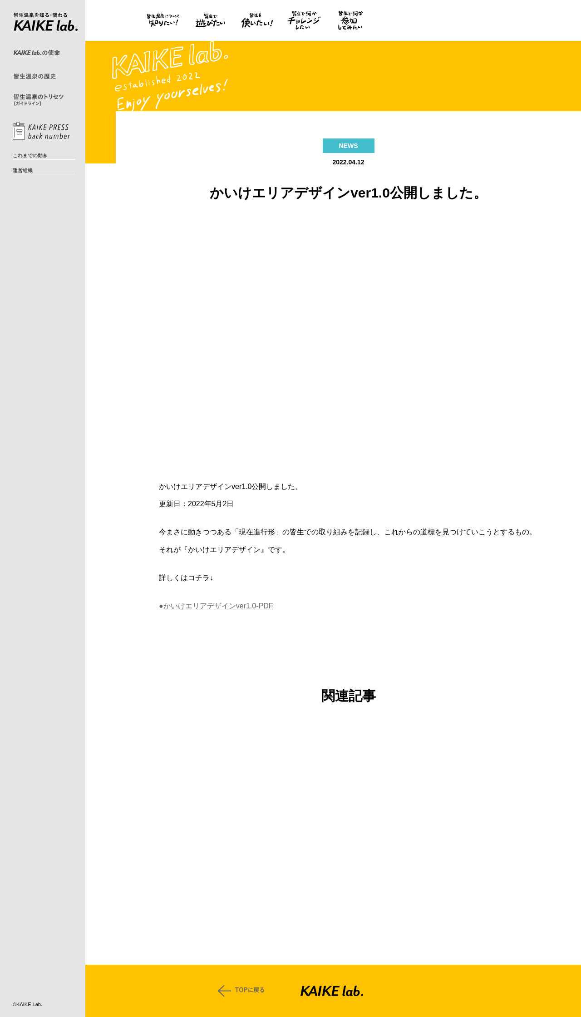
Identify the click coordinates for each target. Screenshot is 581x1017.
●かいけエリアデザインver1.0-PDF (216, 606)
